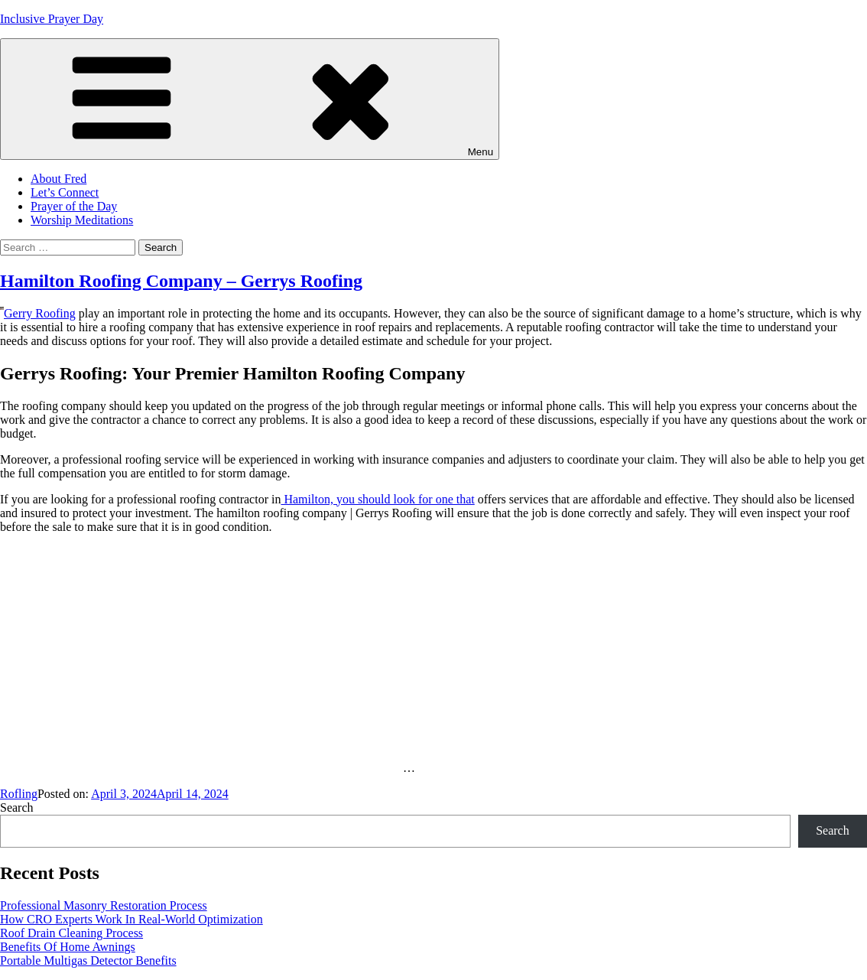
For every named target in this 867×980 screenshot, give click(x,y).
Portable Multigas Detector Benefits (88, 960)
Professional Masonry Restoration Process (103, 905)
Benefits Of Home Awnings (67, 946)
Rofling (18, 793)
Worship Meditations (82, 219)
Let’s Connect (65, 192)
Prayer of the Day (74, 206)
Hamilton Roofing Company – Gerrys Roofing (181, 281)
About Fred (58, 178)
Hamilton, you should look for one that (377, 499)
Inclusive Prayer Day (51, 18)
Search (17, 807)
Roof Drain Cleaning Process (71, 932)
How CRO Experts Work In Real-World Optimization (131, 919)
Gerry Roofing (40, 313)
